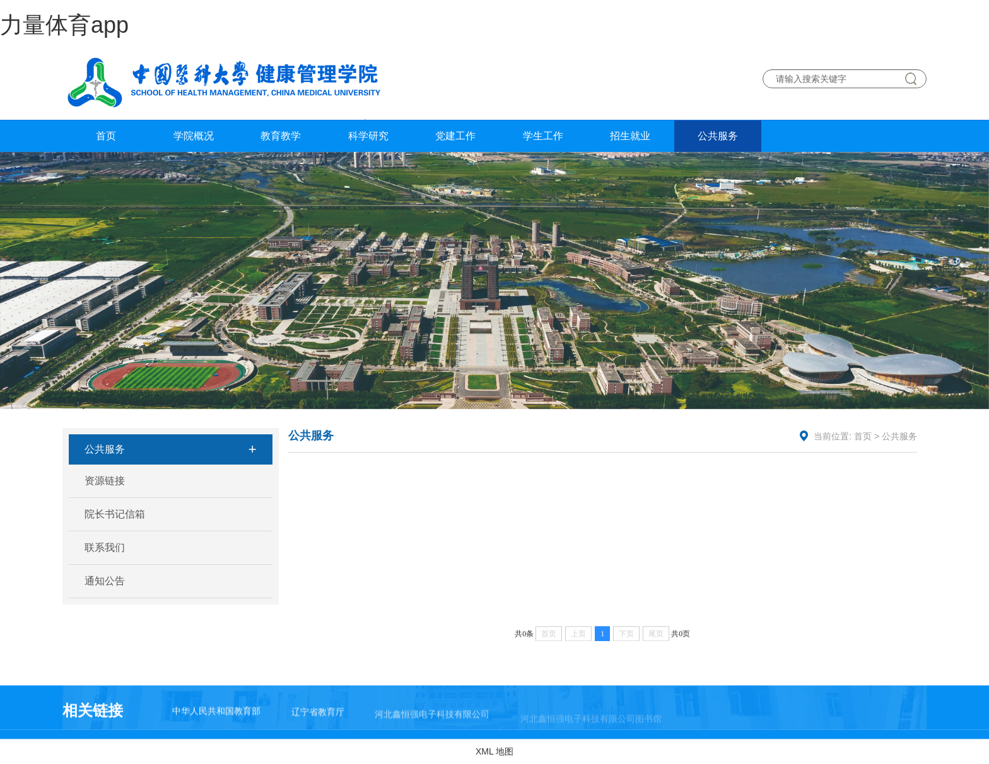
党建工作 (455, 135)
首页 (106, 135)
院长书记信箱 (115, 514)
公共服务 (718, 135)
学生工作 (543, 135)
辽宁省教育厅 (317, 719)
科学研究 (368, 135)
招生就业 (630, 135)
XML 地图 (494, 751)
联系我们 (105, 547)
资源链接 (105, 480)
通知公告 (105, 581)
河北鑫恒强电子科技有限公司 (432, 725)
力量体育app (64, 25)
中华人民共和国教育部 (216, 715)
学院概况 (193, 135)
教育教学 (280, 135)
